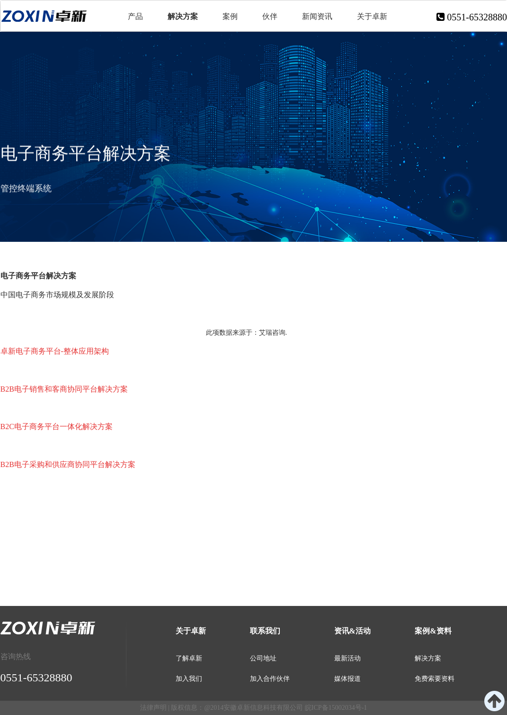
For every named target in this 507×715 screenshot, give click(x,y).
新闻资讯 (317, 16)
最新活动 (347, 658)
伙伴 (269, 16)
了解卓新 (189, 658)
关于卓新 (372, 16)
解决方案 (183, 16)
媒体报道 (347, 678)
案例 (230, 16)
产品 (135, 16)
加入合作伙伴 (270, 678)
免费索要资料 (434, 678)
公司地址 (263, 658)
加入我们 (189, 678)
